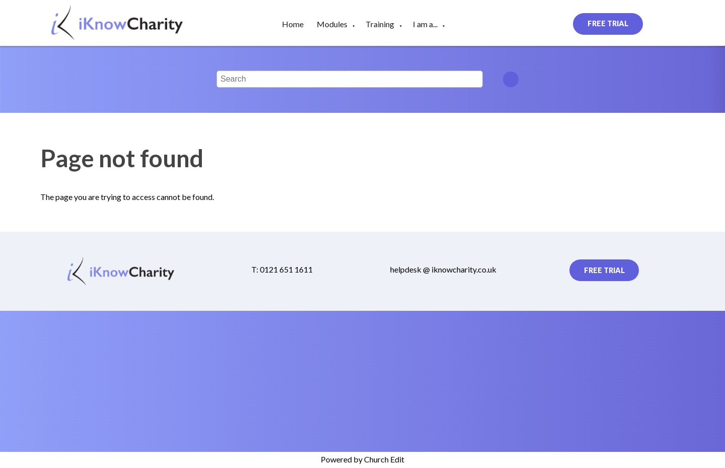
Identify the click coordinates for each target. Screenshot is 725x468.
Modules (332, 24)
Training (380, 24)
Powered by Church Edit (362, 459)
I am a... (425, 24)
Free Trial (608, 23)
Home (293, 24)
